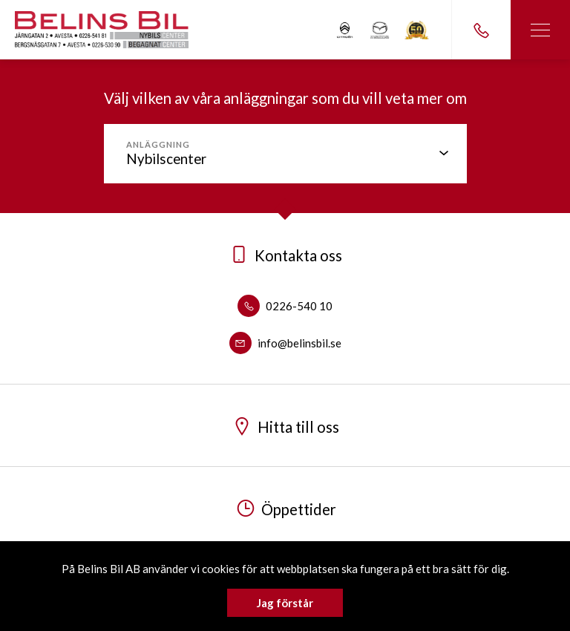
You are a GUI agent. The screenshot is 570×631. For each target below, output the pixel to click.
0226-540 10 (285, 305)
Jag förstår (285, 602)
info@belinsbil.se (285, 342)
